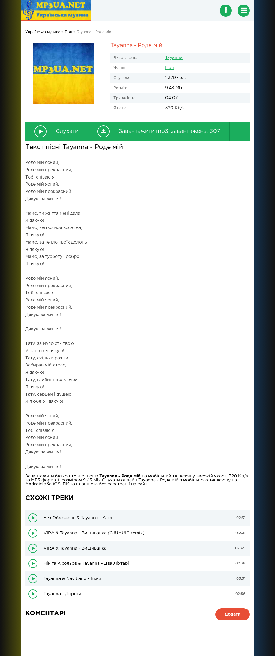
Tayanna (174, 58)
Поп (169, 68)
